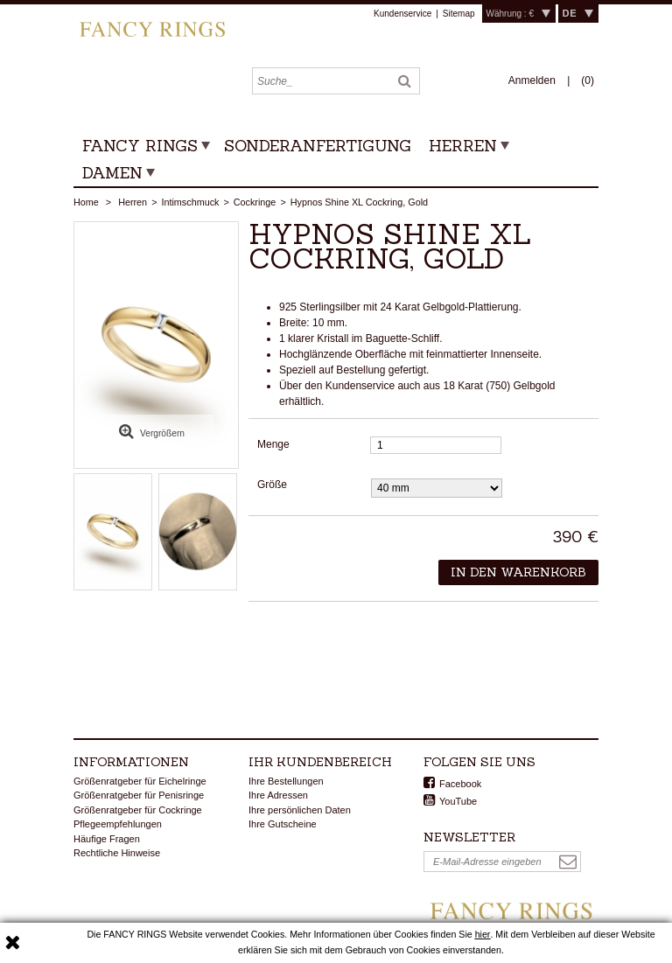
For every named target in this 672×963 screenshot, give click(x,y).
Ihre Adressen (278, 795)
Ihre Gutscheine (282, 824)
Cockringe (255, 202)
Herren (463, 146)
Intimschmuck (190, 202)
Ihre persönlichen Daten (299, 810)
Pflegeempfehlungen (118, 824)
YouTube (458, 801)
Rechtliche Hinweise (117, 853)
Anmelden (533, 80)
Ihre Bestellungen (286, 781)
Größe (273, 484)
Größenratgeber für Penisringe (139, 795)
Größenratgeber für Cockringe (138, 810)
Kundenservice (402, 13)
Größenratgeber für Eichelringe (140, 781)
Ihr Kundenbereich (320, 762)
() (587, 80)
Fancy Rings (140, 146)
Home (86, 202)
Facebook (460, 783)
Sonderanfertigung (317, 146)
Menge (273, 444)
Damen (112, 173)
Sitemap (459, 13)
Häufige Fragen (107, 839)
